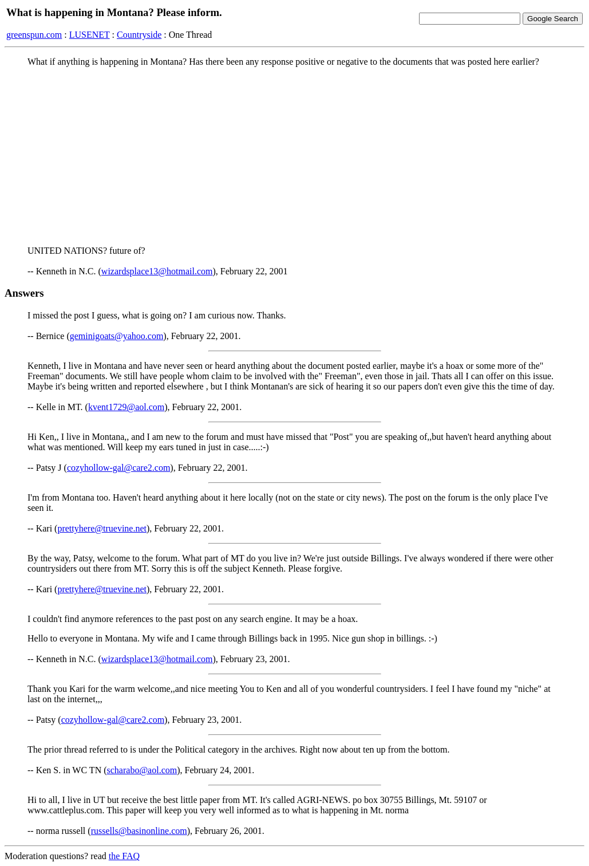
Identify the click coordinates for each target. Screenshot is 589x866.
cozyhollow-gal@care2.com (118, 468)
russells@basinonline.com (139, 831)
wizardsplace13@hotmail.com (157, 271)
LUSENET (89, 35)
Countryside (139, 35)
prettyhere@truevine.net (102, 528)
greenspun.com (34, 35)
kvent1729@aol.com (126, 407)
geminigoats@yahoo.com (117, 336)
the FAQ (124, 856)
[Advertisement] (294, 156)
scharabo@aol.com (142, 770)
